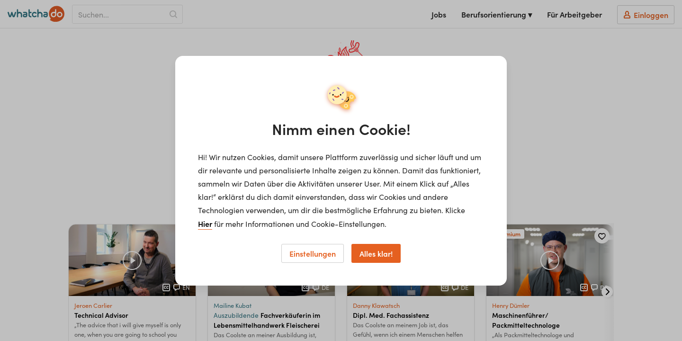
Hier (205, 223)
